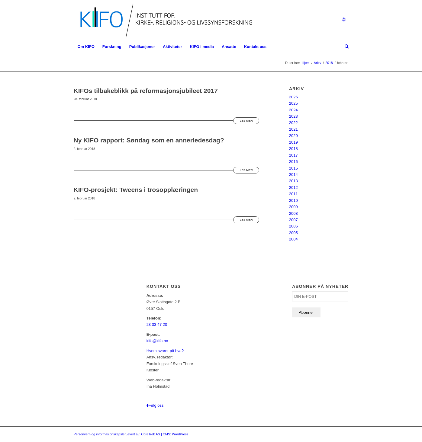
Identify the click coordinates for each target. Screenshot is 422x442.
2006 (293, 226)
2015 (293, 168)
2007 (293, 220)
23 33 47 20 (157, 324)
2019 (293, 142)
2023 (293, 116)
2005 (293, 233)
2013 (293, 181)
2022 (293, 122)
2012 (293, 187)
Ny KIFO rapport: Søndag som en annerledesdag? (149, 140)
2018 (293, 148)
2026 (293, 97)
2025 (293, 103)
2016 (293, 161)
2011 (293, 194)
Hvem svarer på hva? (165, 350)
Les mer (246, 120)
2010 (293, 200)
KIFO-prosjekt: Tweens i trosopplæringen (136, 189)
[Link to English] (344, 19)
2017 (293, 155)
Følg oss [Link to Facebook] (156, 405)
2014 (293, 174)
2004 (293, 239)
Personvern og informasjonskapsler (100, 434)
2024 (293, 110)
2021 (293, 129)
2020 (293, 135)
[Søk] (345, 46)
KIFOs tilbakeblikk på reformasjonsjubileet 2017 (146, 90)
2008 (293, 213)
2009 (293, 207)
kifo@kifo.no (157, 341)
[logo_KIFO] (165, 19)
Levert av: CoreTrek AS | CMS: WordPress (157, 434)
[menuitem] (86, 46)
